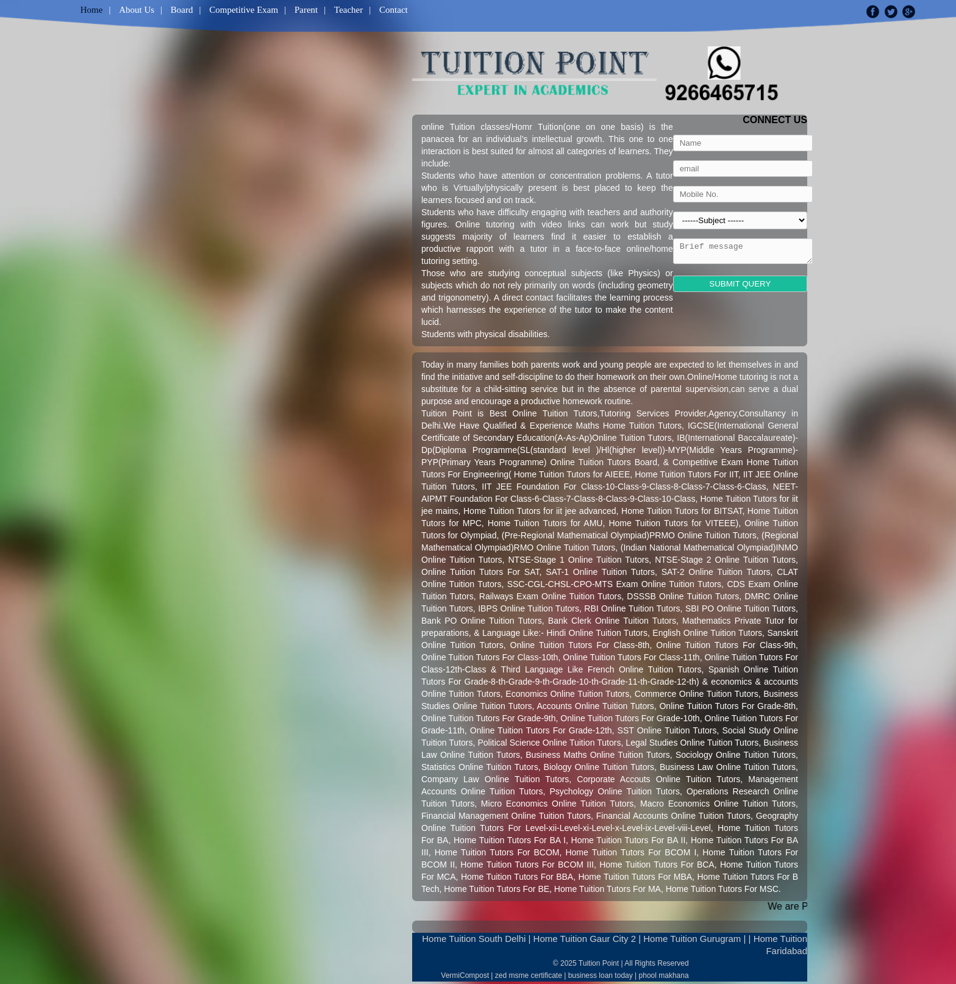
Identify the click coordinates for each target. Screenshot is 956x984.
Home (91, 10)
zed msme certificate (528, 975)
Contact (393, 10)
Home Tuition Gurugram (692, 938)
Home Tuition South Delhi (474, 938)
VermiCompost (465, 975)
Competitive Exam (243, 10)
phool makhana (664, 975)
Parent (306, 10)
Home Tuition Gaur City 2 (584, 938)
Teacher (348, 10)
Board (182, 10)
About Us (136, 10)
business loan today (600, 975)
